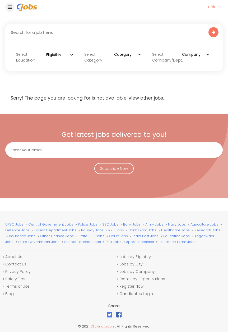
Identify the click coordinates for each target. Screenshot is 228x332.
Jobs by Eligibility (135, 256)
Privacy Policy (18, 271)
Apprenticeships (140, 241)
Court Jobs (118, 236)
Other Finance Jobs (57, 236)
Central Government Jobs (50, 224)
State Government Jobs (38, 241)
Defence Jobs (17, 230)
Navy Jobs (177, 224)
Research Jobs (207, 230)
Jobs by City (131, 264)
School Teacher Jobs (82, 241)
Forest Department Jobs (55, 230)
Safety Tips (15, 279)
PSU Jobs (113, 241)
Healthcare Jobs (175, 230)
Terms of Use (17, 286)
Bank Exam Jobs (142, 230)
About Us (13, 256)
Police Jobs (87, 224)
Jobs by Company (137, 271)
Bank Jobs (132, 224)
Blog (9, 293)
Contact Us (15, 264)
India (213, 7)
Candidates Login (136, 293)
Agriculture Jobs (204, 224)
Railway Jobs (92, 230)
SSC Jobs (110, 224)
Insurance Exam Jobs (177, 241)
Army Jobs (154, 224)
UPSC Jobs (14, 224)
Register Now (131, 286)
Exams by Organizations (142, 279)
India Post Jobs (146, 236)
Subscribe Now (114, 168)
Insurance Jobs (22, 236)
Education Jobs (176, 236)
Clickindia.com (102, 326)
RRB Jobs (116, 230)
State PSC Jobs (91, 236)
